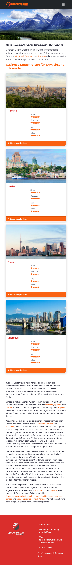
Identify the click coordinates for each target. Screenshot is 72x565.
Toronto (42, 56)
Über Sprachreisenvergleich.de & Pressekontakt (50, 540)
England (49, 423)
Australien (10, 426)
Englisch (61, 407)
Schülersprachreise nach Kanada (31, 499)
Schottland (40, 423)
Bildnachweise (45, 547)
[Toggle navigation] (63, 4)
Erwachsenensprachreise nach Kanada (23, 496)
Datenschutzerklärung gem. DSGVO (49, 530)
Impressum (44, 524)
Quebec (28, 56)
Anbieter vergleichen (17, 143)
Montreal (19, 56)
